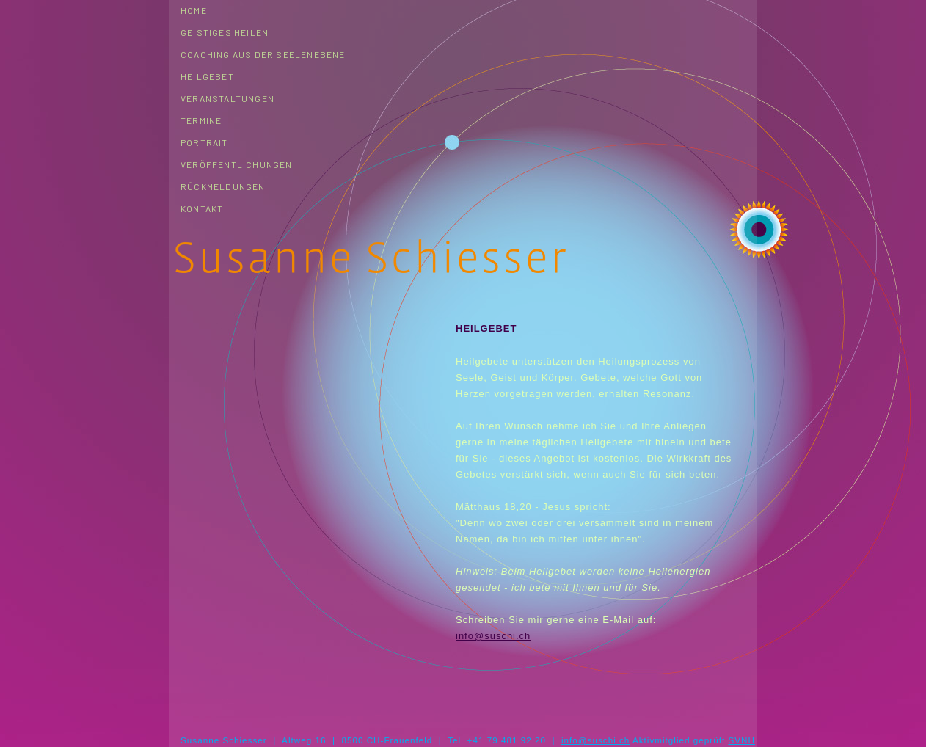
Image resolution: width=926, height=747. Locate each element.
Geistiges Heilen (225, 32)
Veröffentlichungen (237, 164)
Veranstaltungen (227, 98)
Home (194, 10)
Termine (201, 120)
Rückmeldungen (223, 186)
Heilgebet (207, 76)
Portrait (204, 142)
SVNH (741, 740)
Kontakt (202, 208)
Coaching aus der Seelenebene (263, 54)
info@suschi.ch (493, 635)
